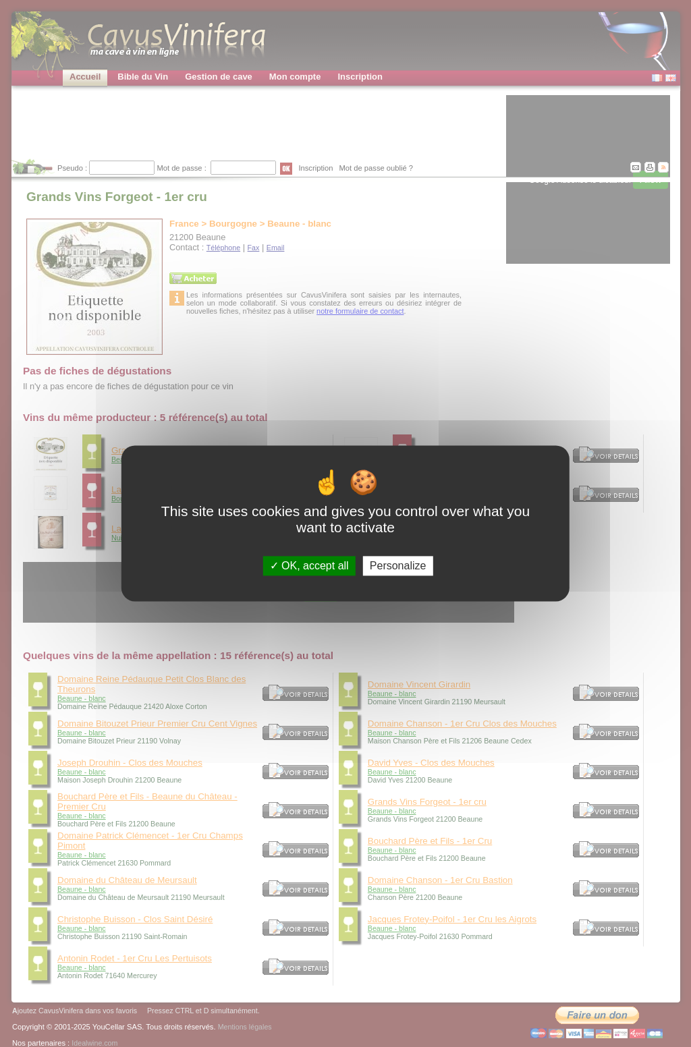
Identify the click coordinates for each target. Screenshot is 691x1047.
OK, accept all (309, 565)
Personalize (398, 565)
